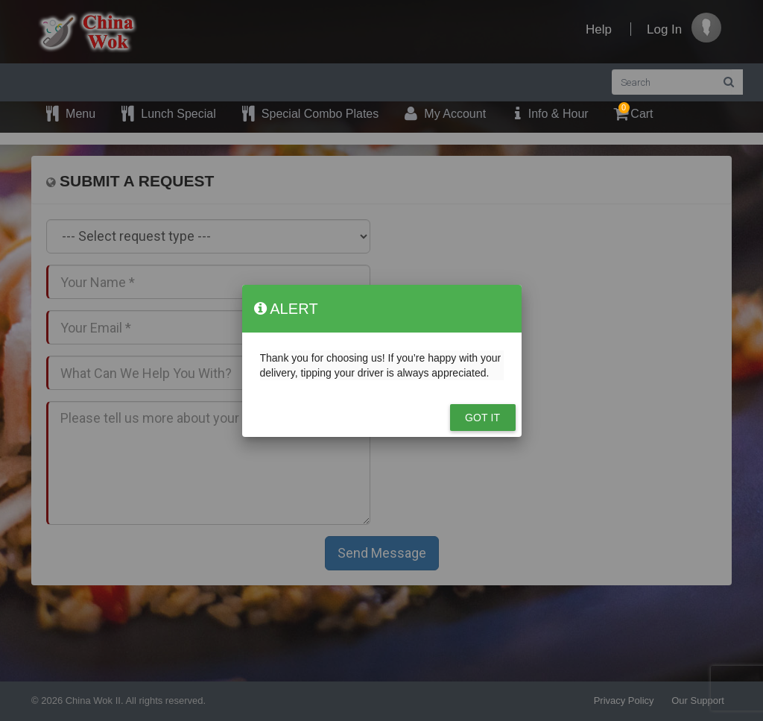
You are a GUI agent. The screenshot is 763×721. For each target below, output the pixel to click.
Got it (482, 418)
